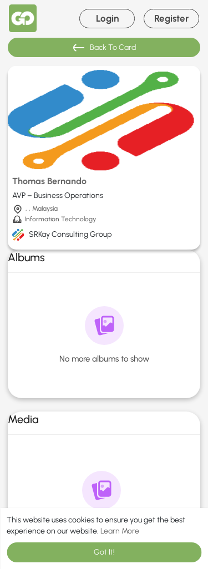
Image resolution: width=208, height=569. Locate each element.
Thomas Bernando (49, 181)
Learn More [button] (119, 531)
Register (171, 18)
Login (107, 18)
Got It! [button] (104, 552)
